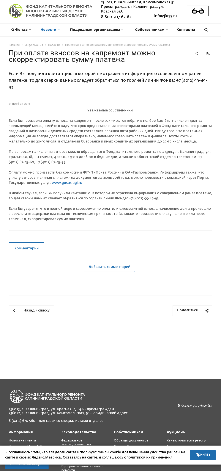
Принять (202, 455)
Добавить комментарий (109, 267)
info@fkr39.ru (165, 16)
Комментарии (26, 248)
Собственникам (151, 30)
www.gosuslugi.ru (67, 183)
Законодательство (78, 432)
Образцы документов (131, 440)
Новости (50, 30)
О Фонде (21, 30)
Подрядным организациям (96, 30)
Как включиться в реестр (186, 440)
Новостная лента (22, 440)
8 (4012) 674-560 (22, 421)
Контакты (186, 30)
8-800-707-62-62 (116, 17)
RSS (208, 53)
